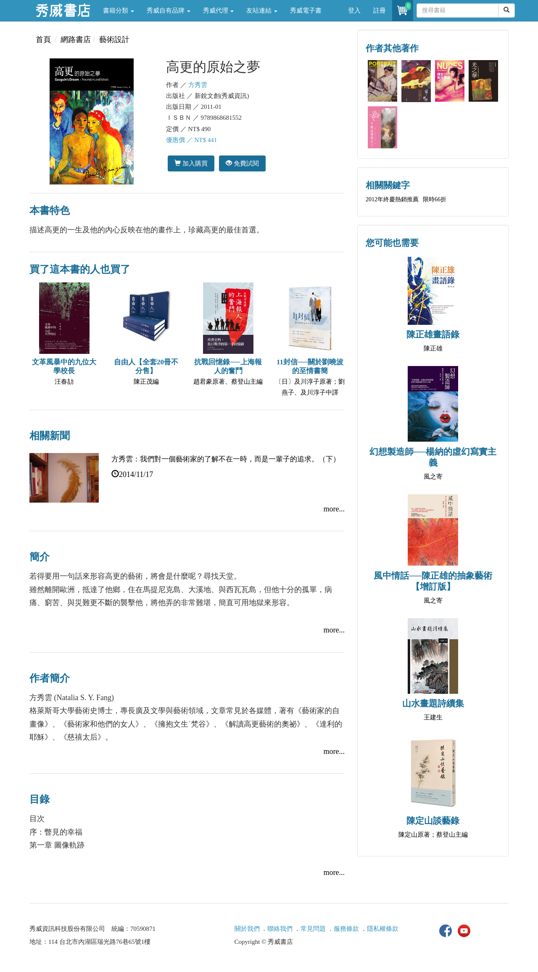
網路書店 (76, 39)
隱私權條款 (382, 928)
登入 (354, 10)
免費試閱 (242, 163)
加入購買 (191, 163)
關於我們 (247, 928)
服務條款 (346, 928)
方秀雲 (197, 85)
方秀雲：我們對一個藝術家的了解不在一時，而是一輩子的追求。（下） (225, 459)
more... (334, 509)
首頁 (43, 39)
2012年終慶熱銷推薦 (392, 199)
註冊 (379, 10)
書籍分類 (118, 10)
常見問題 (313, 928)
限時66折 (434, 199)
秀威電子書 (306, 10)
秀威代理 (218, 10)
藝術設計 (114, 39)
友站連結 (261, 10)
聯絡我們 (280, 928)
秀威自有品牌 (168, 10)
